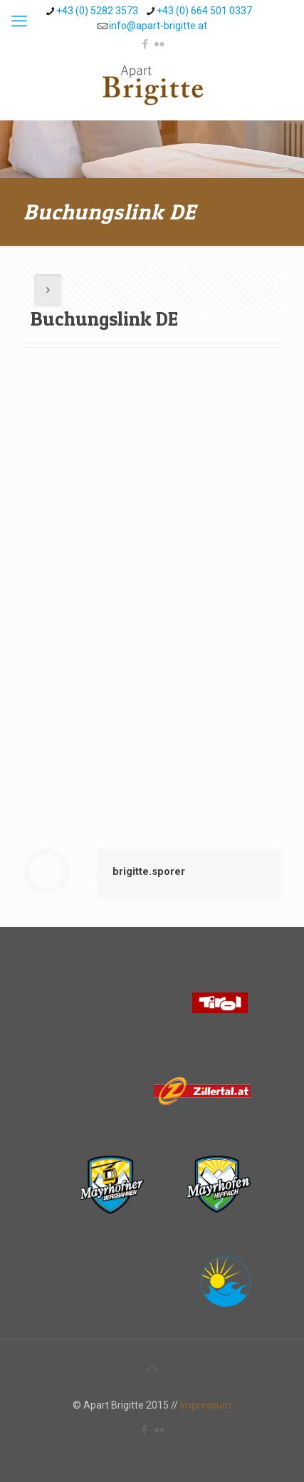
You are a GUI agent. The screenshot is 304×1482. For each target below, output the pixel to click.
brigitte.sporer (148, 871)
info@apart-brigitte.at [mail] (158, 25)
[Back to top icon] (152, 1369)
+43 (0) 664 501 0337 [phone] (204, 10)
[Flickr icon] (159, 44)
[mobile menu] (19, 21)
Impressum (205, 1405)
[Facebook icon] (145, 44)
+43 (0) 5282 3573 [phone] (97, 10)
